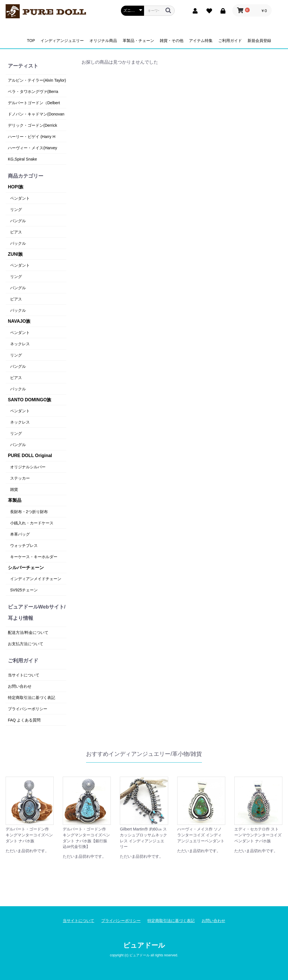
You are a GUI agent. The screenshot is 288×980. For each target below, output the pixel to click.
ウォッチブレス (24, 545)
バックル (18, 243)
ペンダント (20, 198)
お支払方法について (25, 644)
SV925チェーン (24, 590)
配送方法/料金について (28, 632)
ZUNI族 (15, 254)
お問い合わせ (20, 686)
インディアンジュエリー (62, 40)
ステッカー (20, 478)
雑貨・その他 (171, 40)
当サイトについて (23, 675)
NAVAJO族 (19, 321)
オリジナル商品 (103, 40)
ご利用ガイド (230, 40)
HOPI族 (15, 186)
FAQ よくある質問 (24, 720)
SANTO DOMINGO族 (29, 399)
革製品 (14, 500)
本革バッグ (20, 534)
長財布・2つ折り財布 (29, 511)
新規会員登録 (259, 40)
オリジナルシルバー (28, 467)
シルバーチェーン (26, 567)
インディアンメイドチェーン (35, 578)
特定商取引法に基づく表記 (31, 697)
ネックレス (20, 344)
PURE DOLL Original (30, 455)
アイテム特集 (201, 40)
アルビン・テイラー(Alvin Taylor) (37, 80)
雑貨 (14, 489)
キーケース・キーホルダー (33, 556)
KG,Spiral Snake (22, 159)
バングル (18, 221)
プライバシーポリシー (27, 709)
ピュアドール (144, 945)
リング (16, 209)
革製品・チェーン (138, 40)
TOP (31, 40)
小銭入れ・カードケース (31, 523)
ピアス (16, 232)
